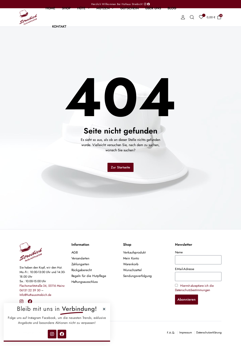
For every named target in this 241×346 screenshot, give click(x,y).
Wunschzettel (132, 270)
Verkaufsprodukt (134, 252)
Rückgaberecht (81, 270)
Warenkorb (131, 264)
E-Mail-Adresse (184, 269)
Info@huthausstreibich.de (35, 295)
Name (179, 252)
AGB (74, 252)
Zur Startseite (120, 167)
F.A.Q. (171, 333)
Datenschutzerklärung (208, 332)
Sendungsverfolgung (137, 276)
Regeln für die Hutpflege (88, 276)
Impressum (185, 332)
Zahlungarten (80, 264)
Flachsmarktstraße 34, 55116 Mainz (42, 285)
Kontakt (59, 26)
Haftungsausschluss (84, 281)
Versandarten (80, 258)
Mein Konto (131, 258)
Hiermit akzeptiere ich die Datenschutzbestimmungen (194, 287)
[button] (70, 309)
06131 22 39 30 (30, 290)
